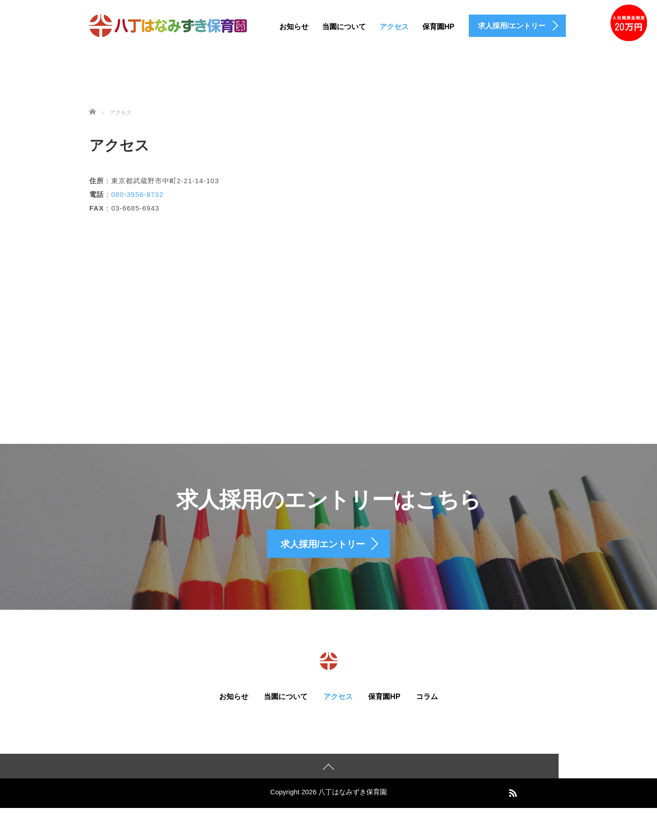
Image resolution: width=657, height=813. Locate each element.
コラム (427, 701)
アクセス (394, 27)
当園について (344, 27)
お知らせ (293, 27)
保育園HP (438, 27)
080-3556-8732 (137, 194)
